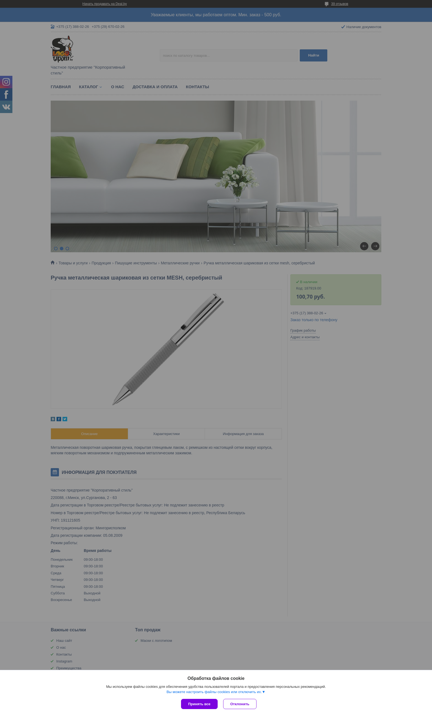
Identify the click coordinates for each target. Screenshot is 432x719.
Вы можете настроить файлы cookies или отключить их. (214, 692)
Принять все (199, 704)
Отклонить (239, 704)
